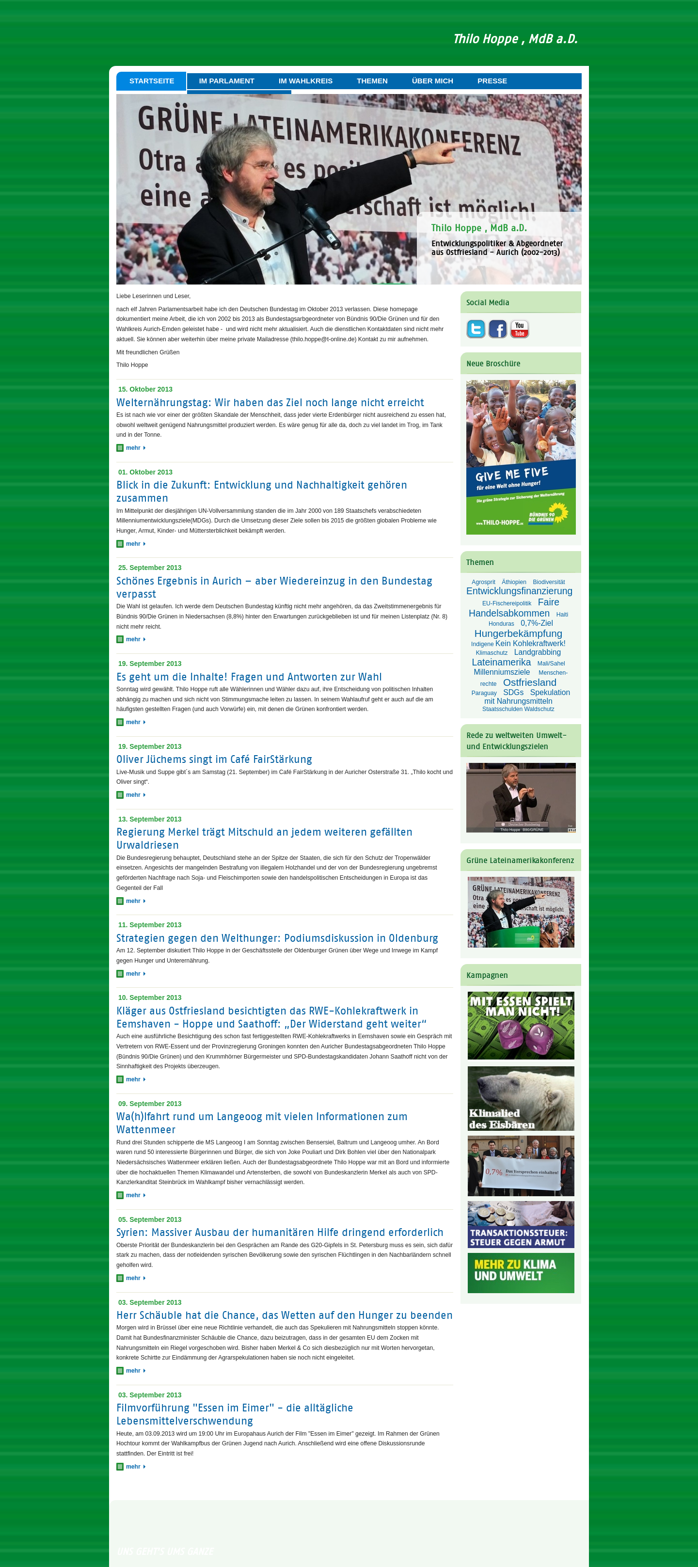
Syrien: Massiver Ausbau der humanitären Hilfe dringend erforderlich (280, 1232)
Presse (492, 81)
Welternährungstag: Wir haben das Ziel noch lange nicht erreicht (270, 402)
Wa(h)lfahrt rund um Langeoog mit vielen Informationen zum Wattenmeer (262, 1123)
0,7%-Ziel (537, 623)
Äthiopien (514, 582)
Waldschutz (539, 709)
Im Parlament (226, 81)
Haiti (562, 614)
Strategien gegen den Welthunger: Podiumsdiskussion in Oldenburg (277, 938)
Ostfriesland (529, 682)
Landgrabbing (537, 652)
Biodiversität (549, 582)
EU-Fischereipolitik (506, 603)
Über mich (432, 81)
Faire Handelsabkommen (514, 607)
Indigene (482, 644)
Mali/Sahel (551, 663)
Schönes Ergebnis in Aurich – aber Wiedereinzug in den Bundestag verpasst (274, 587)
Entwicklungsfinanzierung (519, 591)
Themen (372, 81)
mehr (135, 447)
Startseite (151, 81)
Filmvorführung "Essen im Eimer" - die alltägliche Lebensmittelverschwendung (234, 1415)
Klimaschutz (492, 652)
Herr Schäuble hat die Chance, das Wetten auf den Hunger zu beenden (284, 1315)
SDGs (513, 692)
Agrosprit (483, 582)
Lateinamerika (501, 662)
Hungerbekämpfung (518, 633)
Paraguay (484, 693)
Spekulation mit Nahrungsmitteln (527, 696)
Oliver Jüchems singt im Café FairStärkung (214, 759)
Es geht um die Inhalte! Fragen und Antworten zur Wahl (249, 676)
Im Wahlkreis (306, 81)
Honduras (501, 623)
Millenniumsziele (503, 672)
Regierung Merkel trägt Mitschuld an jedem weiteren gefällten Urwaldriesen (264, 839)
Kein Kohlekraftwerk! (530, 643)
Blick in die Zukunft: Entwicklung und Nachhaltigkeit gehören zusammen (261, 491)
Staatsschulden (502, 709)
